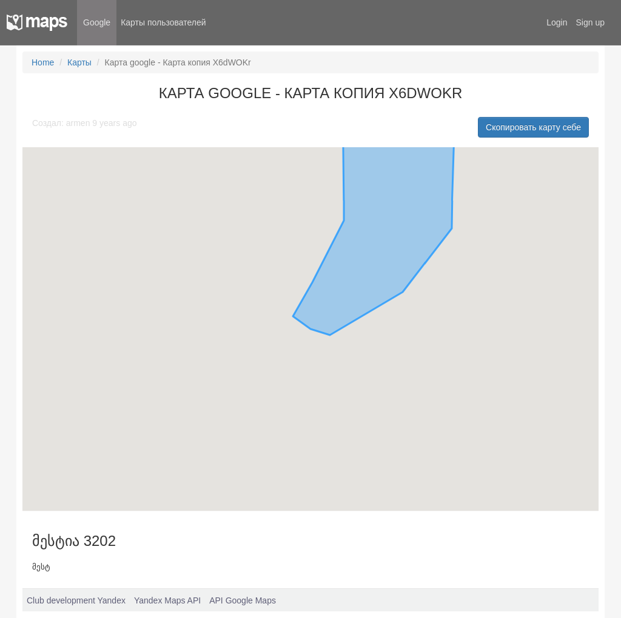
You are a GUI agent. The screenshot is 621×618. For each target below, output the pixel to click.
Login (556, 22)
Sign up (590, 22)
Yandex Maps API (167, 600)
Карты (79, 62)
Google (96, 22)
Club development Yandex (76, 600)
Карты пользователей (163, 22)
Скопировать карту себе (533, 127)
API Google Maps (242, 600)
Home (43, 62)
